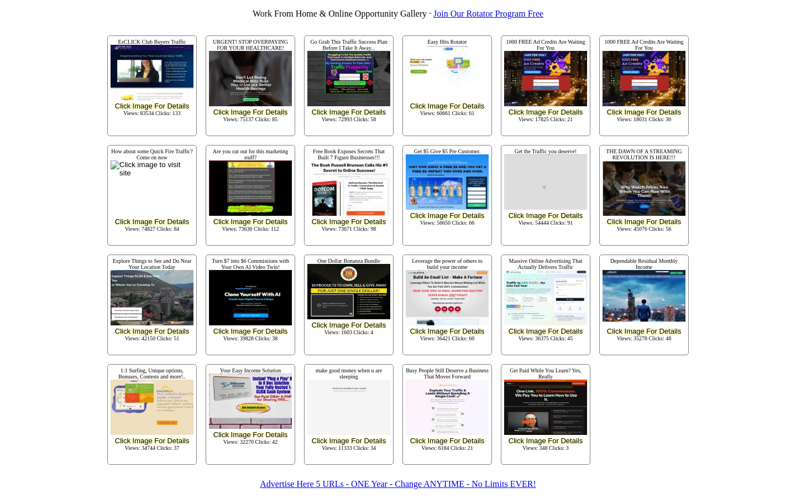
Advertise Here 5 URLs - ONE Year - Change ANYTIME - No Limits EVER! (398, 484)
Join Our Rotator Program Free (488, 13)
